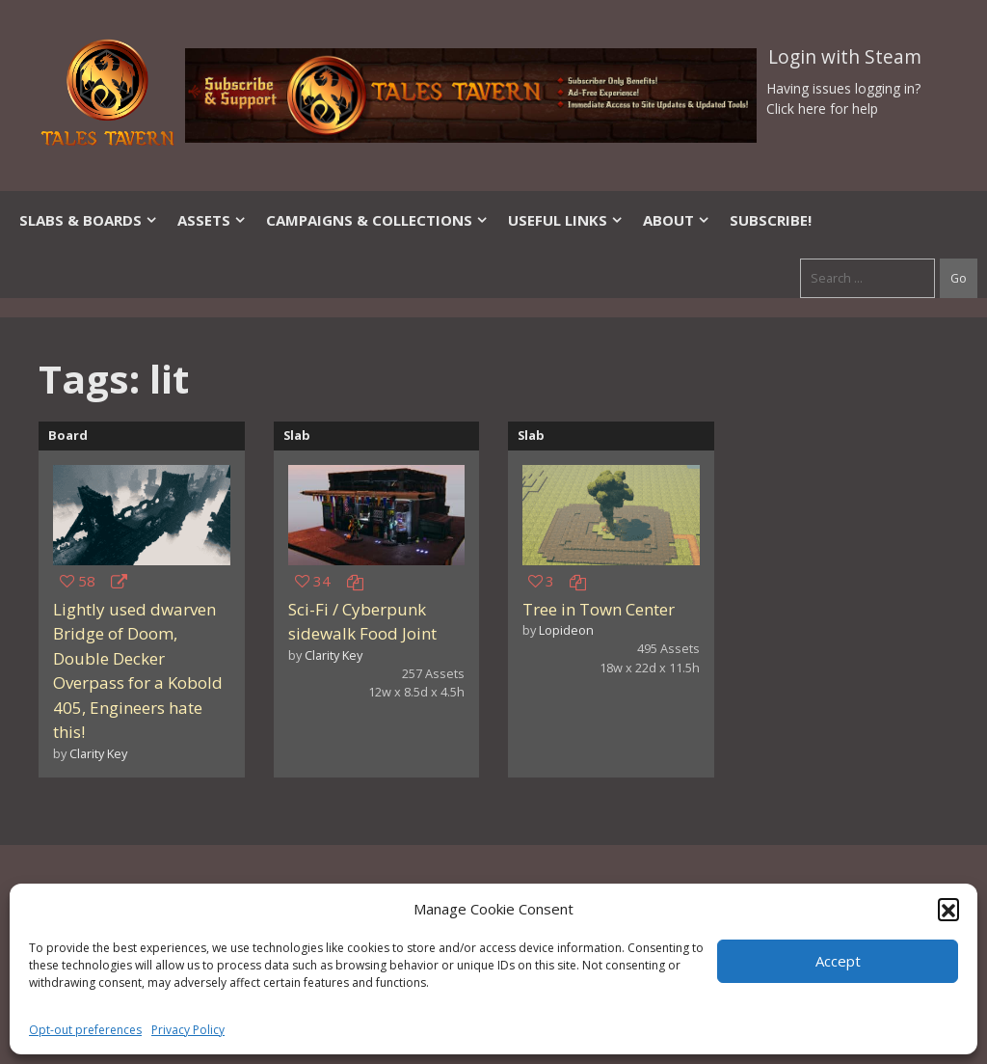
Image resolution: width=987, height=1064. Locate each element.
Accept (838, 960)
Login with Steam (844, 56)
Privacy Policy (188, 1030)
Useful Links (566, 220)
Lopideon (566, 630)
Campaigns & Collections (377, 220)
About (676, 220)
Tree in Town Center (598, 609)
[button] (948, 908)
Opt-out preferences (85, 1030)
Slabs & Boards (88, 220)
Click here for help (822, 108)
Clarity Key (98, 753)
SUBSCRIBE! (771, 220)
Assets (212, 220)
